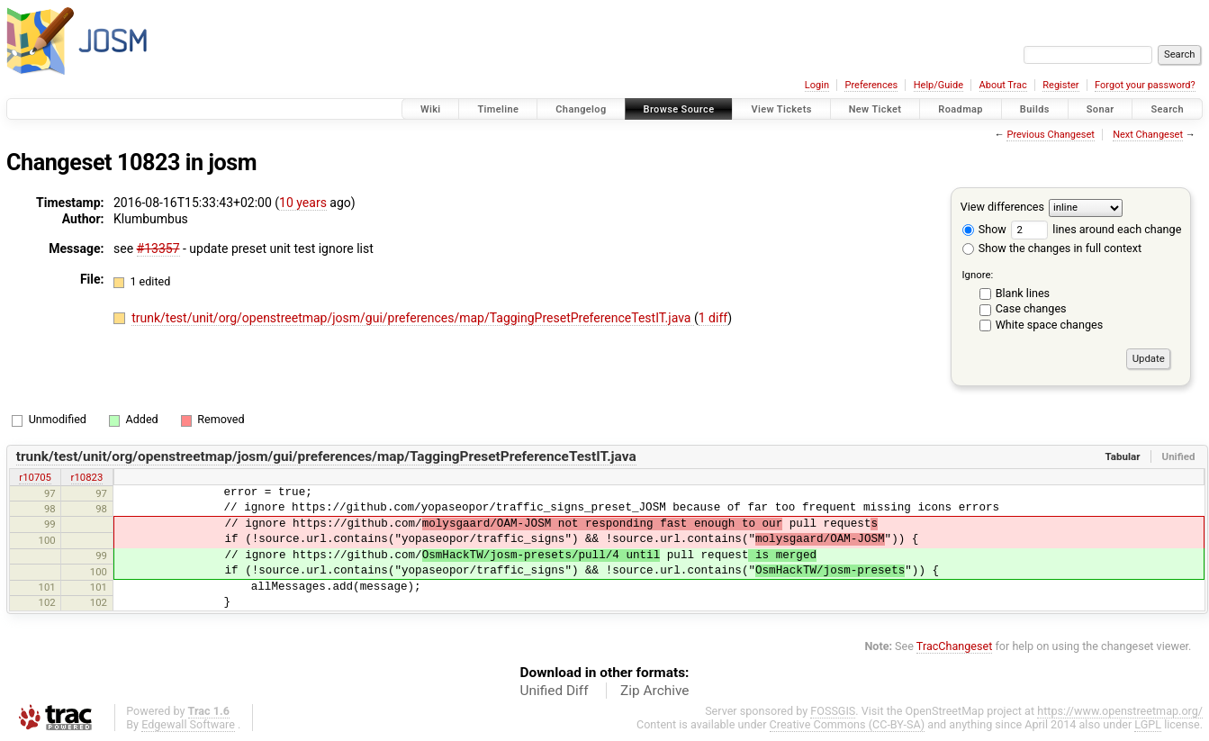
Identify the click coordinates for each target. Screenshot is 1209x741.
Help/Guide (938, 85)
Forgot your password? (1145, 85)
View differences (1002, 206)
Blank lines (1023, 293)
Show (984, 229)
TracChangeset (954, 646)
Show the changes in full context (1051, 248)
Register (1060, 85)
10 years (303, 202)
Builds (1035, 109)
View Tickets (781, 109)
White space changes (1050, 324)
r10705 (35, 477)
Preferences (871, 85)
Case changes (1031, 308)
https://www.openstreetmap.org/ (1120, 711)
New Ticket (875, 109)
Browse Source (679, 109)
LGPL (1147, 724)
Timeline (498, 109)
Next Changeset (1148, 134)
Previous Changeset (1050, 134)
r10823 (87, 477)
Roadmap (960, 109)
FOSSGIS (832, 711)
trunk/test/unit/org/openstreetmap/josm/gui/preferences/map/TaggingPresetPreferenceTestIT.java (412, 318)
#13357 (158, 248)
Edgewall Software (188, 724)
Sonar (1100, 109)
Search (1167, 109)
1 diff (713, 318)
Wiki (430, 109)
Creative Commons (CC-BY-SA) (847, 724)
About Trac (1003, 85)
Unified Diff (554, 690)
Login (817, 85)
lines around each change (1096, 229)
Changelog (580, 109)
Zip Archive (654, 690)
